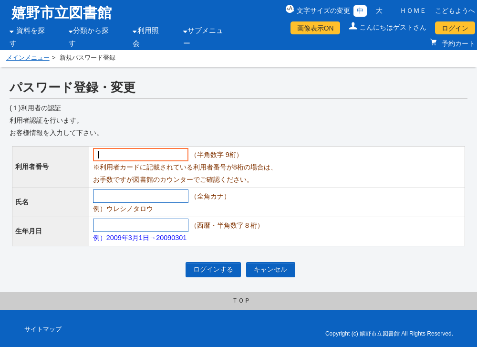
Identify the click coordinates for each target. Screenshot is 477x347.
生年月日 (28, 231)
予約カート (457, 43)
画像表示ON (315, 28)
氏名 (22, 202)
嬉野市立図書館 (61, 13)
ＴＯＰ (241, 300)
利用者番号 (32, 166)
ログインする (213, 269)
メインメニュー (28, 57)
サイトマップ (43, 329)
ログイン (455, 28)
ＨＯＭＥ (413, 10)
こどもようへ (455, 10)
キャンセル (270, 269)
